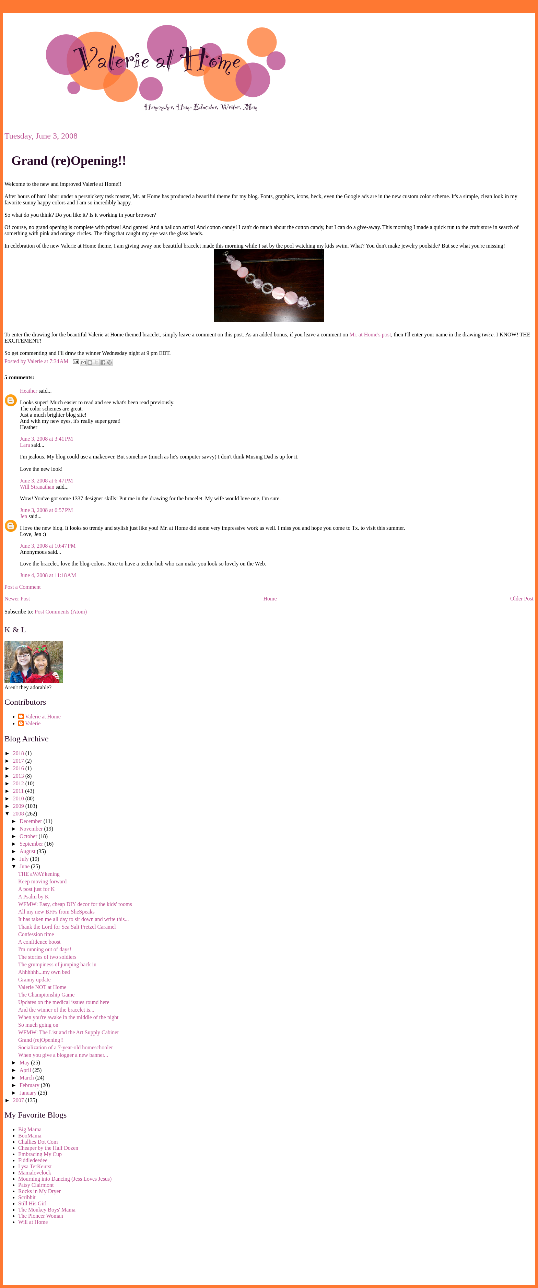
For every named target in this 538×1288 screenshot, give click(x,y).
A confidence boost (39, 942)
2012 (19, 783)
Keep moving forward (42, 881)
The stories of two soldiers (47, 957)
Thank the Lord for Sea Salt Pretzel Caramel (67, 927)
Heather (28, 391)
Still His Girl (32, 1203)
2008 (19, 813)
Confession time (36, 934)
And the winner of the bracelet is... (56, 1010)
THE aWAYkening (39, 874)
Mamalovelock (34, 1173)
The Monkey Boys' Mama (46, 1210)
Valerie (32, 723)
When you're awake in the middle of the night (68, 1017)
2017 (19, 761)
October (29, 836)
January (29, 1093)
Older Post (522, 598)
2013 (19, 776)
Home (270, 598)
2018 (19, 753)
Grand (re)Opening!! (68, 161)
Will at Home (33, 1222)
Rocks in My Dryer (39, 1191)
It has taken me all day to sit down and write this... (73, 919)
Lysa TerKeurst (35, 1166)
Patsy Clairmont (36, 1185)
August (28, 851)
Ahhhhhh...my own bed (44, 972)
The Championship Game (46, 995)
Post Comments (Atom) (61, 612)
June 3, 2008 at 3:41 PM (46, 439)
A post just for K (36, 889)
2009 (19, 806)
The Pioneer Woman (40, 1216)
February (30, 1085)
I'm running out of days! (44, 949)
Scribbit (27, 1197)
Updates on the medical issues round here (63, 1002)
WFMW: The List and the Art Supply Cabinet (68, 1032)
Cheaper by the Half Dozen (48, 1148)
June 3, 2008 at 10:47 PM (47, 546)
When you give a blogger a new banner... (63, 1055)
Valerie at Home (43, 716)
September (32, 844)
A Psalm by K (33, 896)
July (25, 859)
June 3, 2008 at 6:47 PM (46, 481)
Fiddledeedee (32, 1160)
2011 (19, 791)
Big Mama (30, 1129)
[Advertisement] (35, 1256)
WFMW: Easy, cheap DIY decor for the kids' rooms (75, 904)
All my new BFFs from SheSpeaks (56, 912)
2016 (19, 768)
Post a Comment (22, 587)
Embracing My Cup (40, 1154)
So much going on (38, 1025)
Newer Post (17, 598)
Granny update (34, 979)
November (32, 829)
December (32, 821)
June (25, 866)
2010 (19, 798)
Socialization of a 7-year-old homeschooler (65, 1047)
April (26, 1070)
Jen (23, 516)
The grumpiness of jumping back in (57, 964)
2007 (19, 1100)
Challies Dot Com (38, 1142)
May (25, 1062)
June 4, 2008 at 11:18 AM (48, 575)
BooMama (30, 1135)
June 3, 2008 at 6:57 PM (46, 510)
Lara (25, 445)
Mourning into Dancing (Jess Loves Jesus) (65, 1179)
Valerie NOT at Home (42, 987)
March (27, 1078)
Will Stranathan (37, 487)
